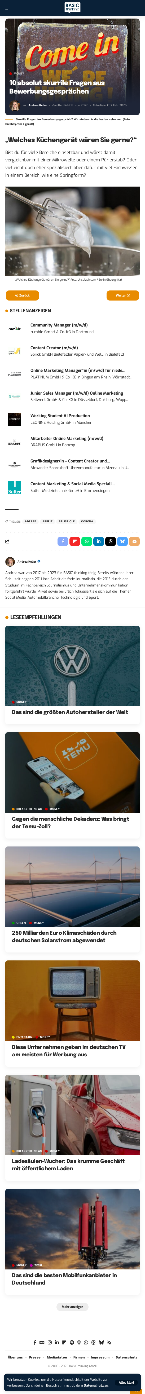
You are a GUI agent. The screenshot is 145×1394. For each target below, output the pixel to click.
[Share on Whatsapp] (86, 541)
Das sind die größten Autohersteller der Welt (70, 712)
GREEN (21, 923)
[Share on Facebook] (63, 541)
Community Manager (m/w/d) (59, 325)
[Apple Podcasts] (79, 1343)
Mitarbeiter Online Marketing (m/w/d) (66, 438)
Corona (87, 521)
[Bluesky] (101, 1343)
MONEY (19, 73)
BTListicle (67, 521)
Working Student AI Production (60, 415)
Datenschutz (94, 1385)
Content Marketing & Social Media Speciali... (72, 484)
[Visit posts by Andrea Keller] (14, 105)
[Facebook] (35, 1343)
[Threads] (93, 1343)
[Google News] (42, 1343)
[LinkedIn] (57, 1343)
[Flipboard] (64, 1343)
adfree (30, 521)
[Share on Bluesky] (122, 541)
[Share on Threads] (110, 541)
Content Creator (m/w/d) (54, 348)
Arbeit (47, 521)
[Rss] (109, 1343)
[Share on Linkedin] (98, 541)
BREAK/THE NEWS (29, 809)
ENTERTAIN (24, 1037)
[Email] (134, 541)
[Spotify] (71, 1343)
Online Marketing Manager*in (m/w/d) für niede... (77, 370)
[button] (126, 1383)
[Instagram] (49, 1343)
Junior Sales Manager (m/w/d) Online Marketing (76, 393)
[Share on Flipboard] (74, 541)
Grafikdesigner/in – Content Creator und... (70, 461)
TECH (38, 1265)
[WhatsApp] (86, 1343)
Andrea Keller (37, 105)
